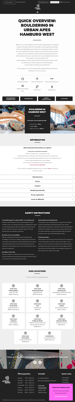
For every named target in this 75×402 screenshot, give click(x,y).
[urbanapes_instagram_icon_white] (40, 361)
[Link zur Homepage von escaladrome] (49, 337)
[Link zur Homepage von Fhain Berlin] (25, 337)
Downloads (65, 378)
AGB (30, 400)
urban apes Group (10, 400)
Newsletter (65, 380)
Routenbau (65, 382)
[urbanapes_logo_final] (37, 4)
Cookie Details (41, 400)
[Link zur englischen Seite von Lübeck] (61, 305)
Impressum (18, 400)
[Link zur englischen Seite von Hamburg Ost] (61, 290)
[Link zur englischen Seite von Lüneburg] (13, 321)
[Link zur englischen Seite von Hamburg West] (13, 290)
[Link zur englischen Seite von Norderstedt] (13, 305)
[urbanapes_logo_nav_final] (6, 376)
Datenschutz (25, 400)
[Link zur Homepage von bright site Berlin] (37, 321)
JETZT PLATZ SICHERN (61, 396)
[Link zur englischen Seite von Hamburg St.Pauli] (37, 290)
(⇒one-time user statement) (37, 165)
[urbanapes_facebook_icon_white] (35, 361)
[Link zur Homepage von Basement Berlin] (61, 321)
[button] (37, 148)
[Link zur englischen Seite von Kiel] (37, 305)
